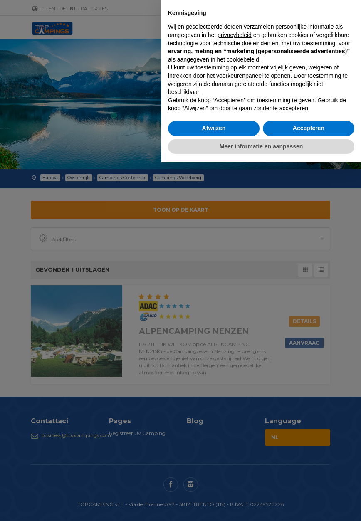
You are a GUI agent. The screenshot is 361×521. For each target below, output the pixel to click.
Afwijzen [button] (214, 128)
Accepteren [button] (308, 128)
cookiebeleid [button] (243, 59)
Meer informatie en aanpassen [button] (261, 146)
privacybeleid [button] (235, 35)
